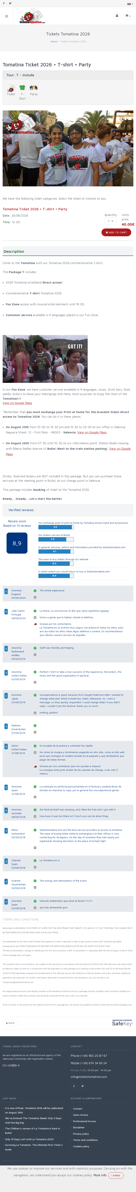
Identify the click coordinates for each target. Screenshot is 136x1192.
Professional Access (84, 1121)
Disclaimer (79, 1127)
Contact (77, 1108)
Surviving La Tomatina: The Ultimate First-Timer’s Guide (34, 1147)
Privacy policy (81, 1133)
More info (100, 1175)
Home (54, 41)
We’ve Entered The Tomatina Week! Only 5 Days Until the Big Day (33, 1120)
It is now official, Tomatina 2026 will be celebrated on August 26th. (34, 1110)
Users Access (80, 1114)
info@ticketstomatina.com (89, 1077)
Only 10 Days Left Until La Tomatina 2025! (29, 1139)
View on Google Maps (17, 403)
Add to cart (116, 232)
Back (10, 1023)
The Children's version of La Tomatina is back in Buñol (32, 1130)
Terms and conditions (85, 1139)
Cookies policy (81, 1146)
